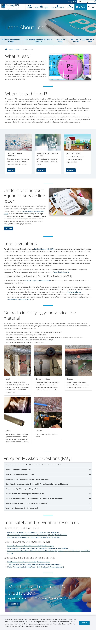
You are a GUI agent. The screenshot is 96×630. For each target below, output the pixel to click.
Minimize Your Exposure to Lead (11, 40)
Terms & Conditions (60, 624)
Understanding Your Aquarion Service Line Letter (38, 40)
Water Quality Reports (75, 40)
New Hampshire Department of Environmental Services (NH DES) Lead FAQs (33, 537)
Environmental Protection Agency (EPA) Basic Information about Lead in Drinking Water (37, 548)
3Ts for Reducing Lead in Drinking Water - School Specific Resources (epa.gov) (34, 564)
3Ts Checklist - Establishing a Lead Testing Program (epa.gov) (28, 562)
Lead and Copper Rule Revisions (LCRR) (37, 280)
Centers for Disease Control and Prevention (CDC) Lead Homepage (30, 546)
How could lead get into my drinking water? (22, 489)
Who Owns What (90, 40)
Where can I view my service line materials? (22, 508)
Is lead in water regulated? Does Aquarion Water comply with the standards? (34, 498)
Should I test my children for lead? (18, 470)
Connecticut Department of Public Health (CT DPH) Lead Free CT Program (33, 532)
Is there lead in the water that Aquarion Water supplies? (26, 503)
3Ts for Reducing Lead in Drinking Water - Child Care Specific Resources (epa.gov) (35, 567)
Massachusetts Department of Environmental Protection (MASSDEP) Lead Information (37, 535)
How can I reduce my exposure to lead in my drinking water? (28, 479)
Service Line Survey (60, 40)
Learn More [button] (14, 604)
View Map (11, 170)
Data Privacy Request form (35, 626)
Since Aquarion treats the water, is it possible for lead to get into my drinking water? (37, 484)
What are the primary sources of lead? (20, 474)
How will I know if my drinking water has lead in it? (25, 494)
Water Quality (14, 49)
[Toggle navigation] (93, 6)
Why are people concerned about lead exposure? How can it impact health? (33, 465)
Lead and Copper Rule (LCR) (43, 249)
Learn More (41, 170)
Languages (72, 2)
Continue (84, 623)
